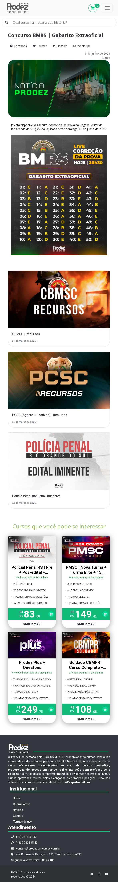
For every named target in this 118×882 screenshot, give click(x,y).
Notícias (18, 810)
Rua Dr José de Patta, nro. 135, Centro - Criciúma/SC (46, 854)
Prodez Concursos (17, 8)
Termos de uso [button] (22, 821)
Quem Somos (21, 804)
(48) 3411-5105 (23, 836)
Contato (18, 815)
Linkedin (60, 46)
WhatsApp (81, 46)
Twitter (40, 46)
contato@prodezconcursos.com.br (35, 848)
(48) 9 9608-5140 (24, 842)
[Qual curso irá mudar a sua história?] (62, 22)
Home (17, 798)
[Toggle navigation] (107, 8)
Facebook (18, 46)
